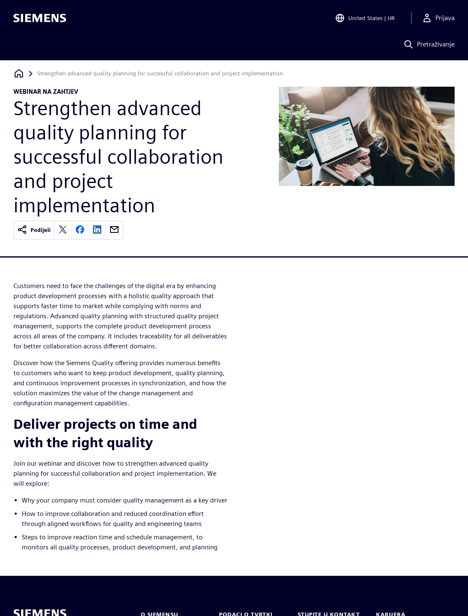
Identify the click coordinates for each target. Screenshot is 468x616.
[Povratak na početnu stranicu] (19, 73)
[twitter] (62, 230)
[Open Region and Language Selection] (365, 18)
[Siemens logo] (39, 18)
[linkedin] (97, 230)
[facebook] (80, 230)
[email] (114, 230)
